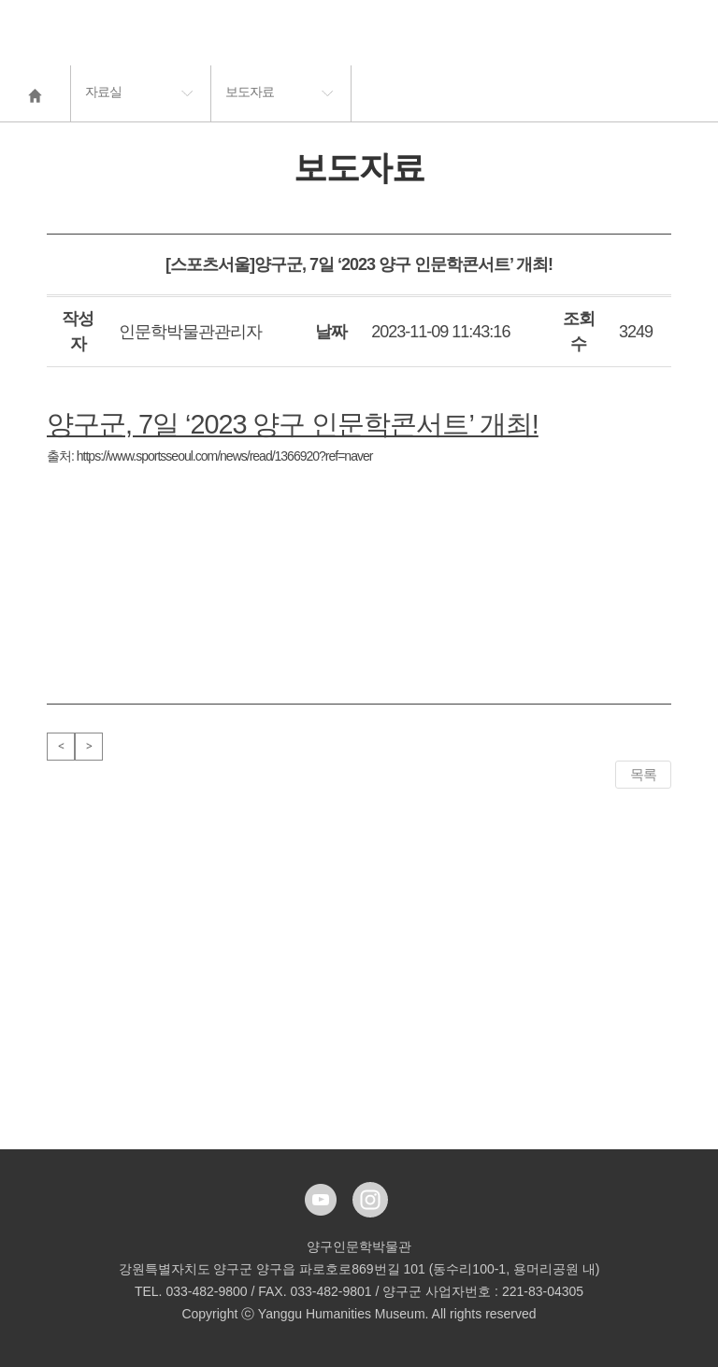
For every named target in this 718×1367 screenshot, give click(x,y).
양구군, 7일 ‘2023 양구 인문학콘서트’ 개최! (292, 424)
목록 (643, 774)
